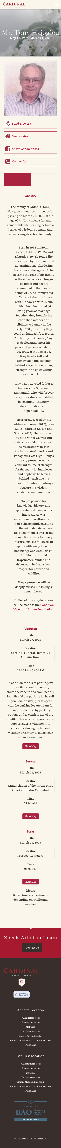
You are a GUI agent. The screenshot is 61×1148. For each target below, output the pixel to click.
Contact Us (19, 161)
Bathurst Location (30, 1056)
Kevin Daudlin (34, 1036)
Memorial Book (43, 179)
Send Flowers (21, 123)
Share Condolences (25, 149)
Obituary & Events (17, 179)
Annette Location (30, 1010)
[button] (56, 4)
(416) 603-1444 (33, 1077)
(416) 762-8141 (33, 1031)
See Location (21, 136)
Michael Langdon (34, 1081)
